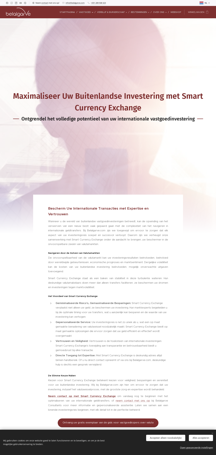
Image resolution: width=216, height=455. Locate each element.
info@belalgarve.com (75, 2)
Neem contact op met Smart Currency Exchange (82, 396)
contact (44, 2)
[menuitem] (68, 12)
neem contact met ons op (133, 400)
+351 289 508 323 (98, 2)
